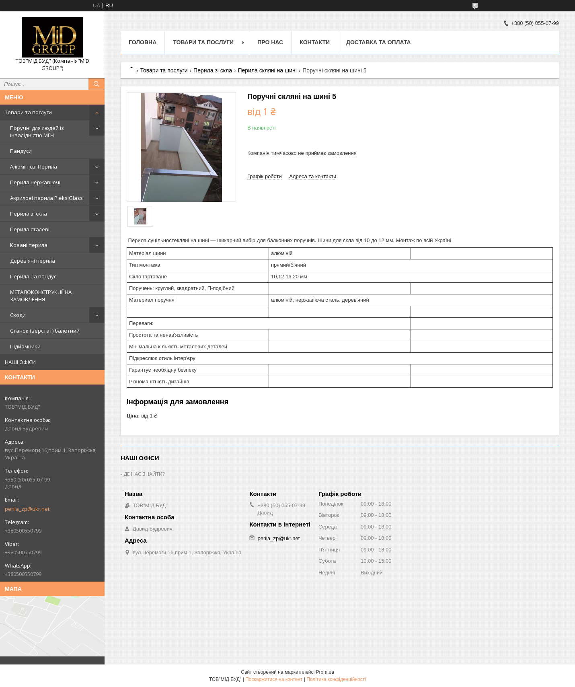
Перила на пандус (33, 276)
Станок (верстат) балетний (45, 330)
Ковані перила (28, 245)
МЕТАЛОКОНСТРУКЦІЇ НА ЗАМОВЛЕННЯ (41, 295)
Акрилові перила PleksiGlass (46, 198)
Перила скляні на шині (267, 70)
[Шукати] (96, 84)
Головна (142, 42)
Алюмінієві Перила (33, 166)
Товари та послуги (28, 112)
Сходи (18, 315)
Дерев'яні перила (32, 260)
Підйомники (25, 346)
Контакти (315, 42)
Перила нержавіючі (35, 182)
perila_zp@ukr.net (27, 508)
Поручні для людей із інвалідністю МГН (37, 131)
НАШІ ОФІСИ (20, 362)
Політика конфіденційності (336, 679)
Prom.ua (325, 672)
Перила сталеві (29, 229)
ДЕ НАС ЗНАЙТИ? (144, 473)
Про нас (270, 42)
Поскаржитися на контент (273, 679)
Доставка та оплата (378, 42)
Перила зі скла (28, 213)
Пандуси (21, 150)
